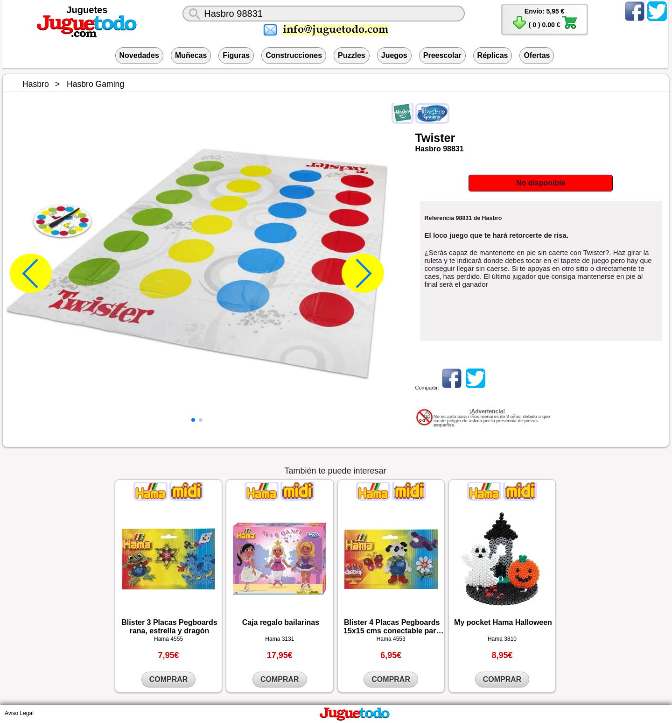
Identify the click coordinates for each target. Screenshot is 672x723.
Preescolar (442, 55)
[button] (193, 420)
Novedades (139, 55)
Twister (435, 137)
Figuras (236, 55)
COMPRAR (168, 679)
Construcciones (294, 55)
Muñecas (191, 55)
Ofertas (537, 55)
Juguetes (87, 10)
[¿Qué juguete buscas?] (323, 13)
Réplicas (492, 55)
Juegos (394, 55)
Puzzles (351, 55)
